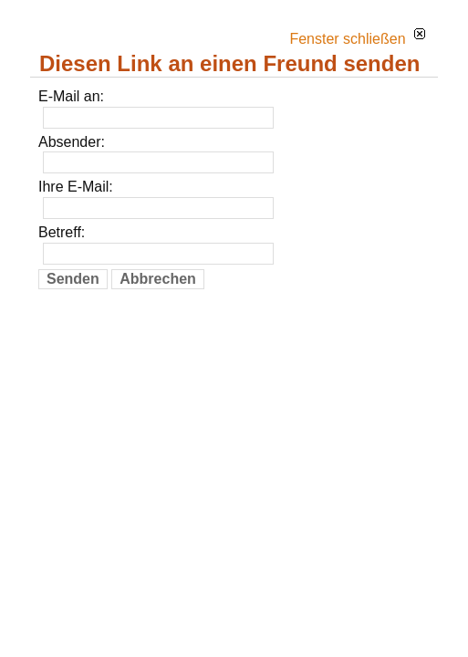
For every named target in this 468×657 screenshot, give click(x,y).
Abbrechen (158, 279)
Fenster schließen (357, 39)
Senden (73, 279)
